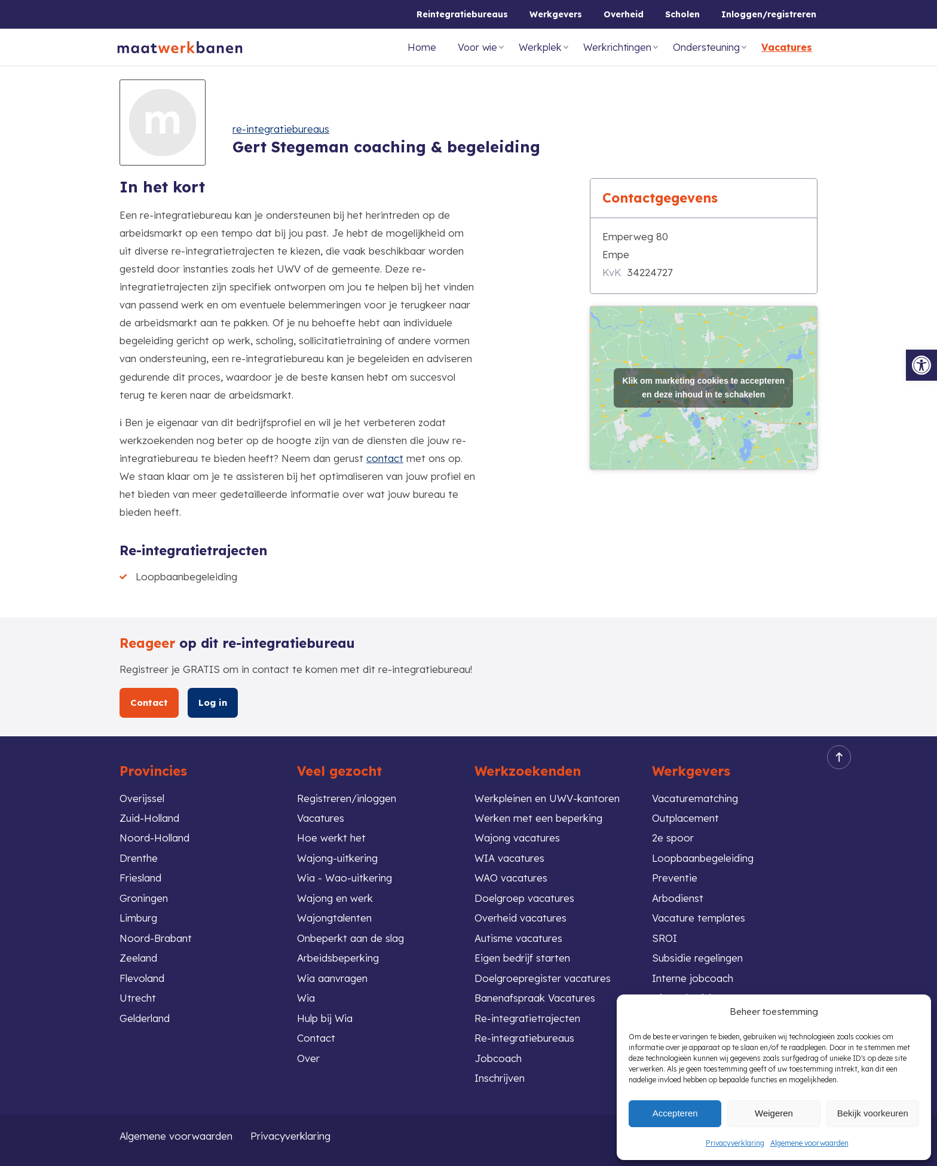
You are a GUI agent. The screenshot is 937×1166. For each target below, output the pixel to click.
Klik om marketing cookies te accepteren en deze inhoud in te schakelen (703, 387)
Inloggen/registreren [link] (768, 14)
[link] (921, 365)
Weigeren (774, 1113)
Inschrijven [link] (499, 1078)
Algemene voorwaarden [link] (809, 1143)
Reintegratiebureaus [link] (462, 14)
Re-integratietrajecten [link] (527, 1018)
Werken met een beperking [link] (538, 818)
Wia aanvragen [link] (332, 978)
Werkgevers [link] (555, 14)
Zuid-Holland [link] (149, 818)
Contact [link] (149, 702)
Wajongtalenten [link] (334, 917)
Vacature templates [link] (698, 917)
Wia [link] (306, 997)
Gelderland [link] (145, 1018)
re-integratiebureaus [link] (280, 129)
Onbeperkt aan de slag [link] (350, 938)
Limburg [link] (138, 917)
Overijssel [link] (142, 798)
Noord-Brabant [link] (156, 938)
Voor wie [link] (477, 47)
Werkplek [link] (540, 47)
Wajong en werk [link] (335, 898)
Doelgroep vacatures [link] (524, 898)
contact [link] (384, 458)
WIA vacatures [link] (509, 858)
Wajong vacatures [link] (517, 837)
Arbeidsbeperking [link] (338, 957)
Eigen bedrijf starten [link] (522, 957)
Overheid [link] (624, 14)
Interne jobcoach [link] (692, 978)
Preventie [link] (674, 877)
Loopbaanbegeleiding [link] (703, 858)
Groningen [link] (144, 898)
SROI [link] (664, 938)
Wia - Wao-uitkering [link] (344, 877)
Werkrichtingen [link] (617, 47)
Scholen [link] (682, 14)
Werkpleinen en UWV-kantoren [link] (547, 798)
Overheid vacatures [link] (520, 917)
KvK (611, 272)
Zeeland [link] (138, 957)
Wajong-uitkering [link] (337, 858)
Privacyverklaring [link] (735, 1143)
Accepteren (675, 1113)
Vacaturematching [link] (695, 798)
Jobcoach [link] (498, 1058)
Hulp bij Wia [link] (325, 1018)
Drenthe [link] (139, 858)
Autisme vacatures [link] (518, 938)
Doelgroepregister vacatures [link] (542, 978)
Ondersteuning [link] (706, 47)
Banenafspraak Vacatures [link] (534, 997)
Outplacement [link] (685, 818)
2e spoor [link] (673, 837)
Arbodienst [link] (677, 898)
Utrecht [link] (138, 997)
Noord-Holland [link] (154, 837)
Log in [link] (213, 702)
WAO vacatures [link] (510, 877)
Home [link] (422, 47)
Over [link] (308, 1058)
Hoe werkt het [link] (331, 837)
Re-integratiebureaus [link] (524, 1038)
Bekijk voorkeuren (872, 1113)
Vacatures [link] (786, 47)
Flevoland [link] (142, 978)
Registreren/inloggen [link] (346, 798)
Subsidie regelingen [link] (697, 957)
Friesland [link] (140, 877)
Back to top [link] (835, 757)
